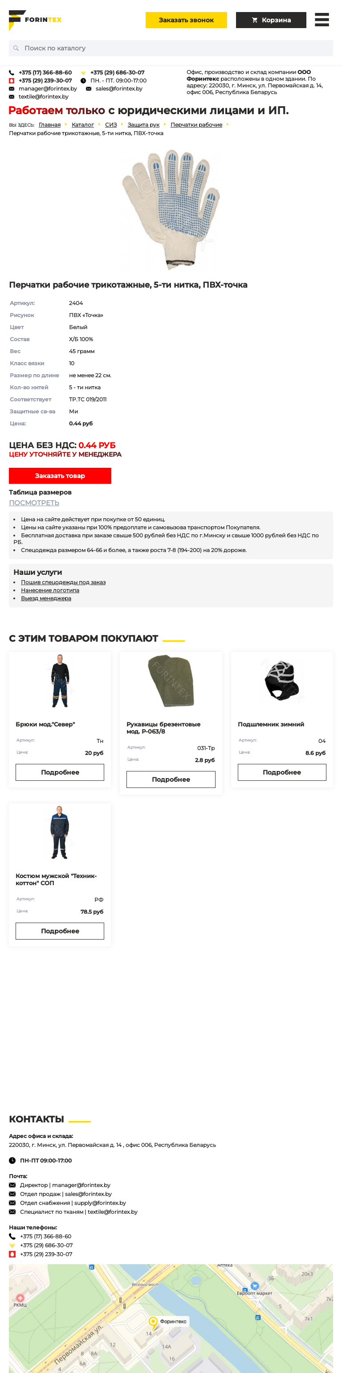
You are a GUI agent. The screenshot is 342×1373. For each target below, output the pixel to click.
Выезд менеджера (46, 598)
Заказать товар (60, 476)
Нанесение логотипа (50, 590)
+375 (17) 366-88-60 (45, 72)
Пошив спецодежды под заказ (63, 582)
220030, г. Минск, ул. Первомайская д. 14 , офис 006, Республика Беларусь (112, 1145)
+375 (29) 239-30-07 (45, 80)
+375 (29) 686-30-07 (117, 72)
